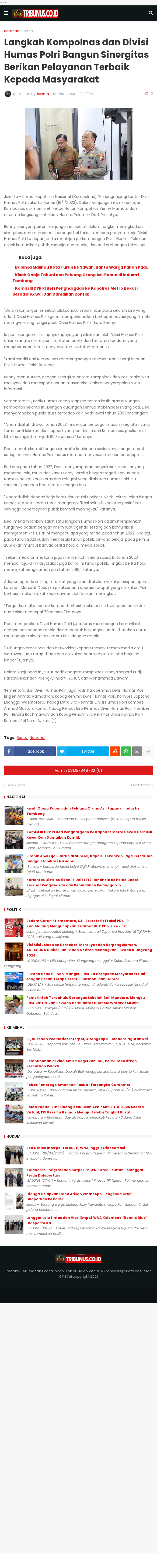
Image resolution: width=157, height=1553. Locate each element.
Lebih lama (140, 785)
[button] (6, 13)
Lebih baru (16, 785)
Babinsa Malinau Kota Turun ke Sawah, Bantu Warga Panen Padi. (81, 267)
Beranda (11, 30)
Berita (28, 30)
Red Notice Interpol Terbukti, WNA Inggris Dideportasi (75, 1148)
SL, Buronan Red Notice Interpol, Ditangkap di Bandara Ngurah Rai (87, 1039)
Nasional (37, 738)
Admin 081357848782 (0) (78, 770)
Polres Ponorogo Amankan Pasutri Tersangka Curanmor (78, 1084)
